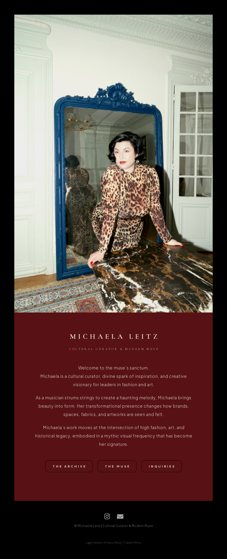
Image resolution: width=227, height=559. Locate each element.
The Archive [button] (70, 467)
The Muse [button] (117, 467)
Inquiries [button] (162, 467)
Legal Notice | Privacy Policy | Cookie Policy (113, 543)
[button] (107, 516)
